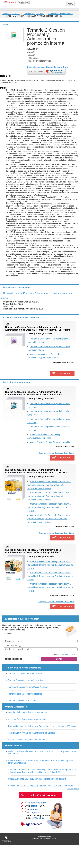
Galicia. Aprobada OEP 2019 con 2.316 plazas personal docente (37, 779)
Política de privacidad (44, 837)
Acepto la (64, 654)
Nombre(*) (8, 633)
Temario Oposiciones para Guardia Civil (26, 680)
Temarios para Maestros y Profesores (25, 694)
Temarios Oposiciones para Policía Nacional (28, 687)
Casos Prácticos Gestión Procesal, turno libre (50, 442)
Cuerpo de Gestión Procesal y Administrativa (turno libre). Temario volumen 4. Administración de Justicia (50, 587)
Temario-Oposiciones (11, 14)
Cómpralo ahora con (56, 453)
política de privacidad (69, 654)
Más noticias (72, 789)
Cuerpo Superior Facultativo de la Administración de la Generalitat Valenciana (43, 726)
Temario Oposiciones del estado (22, 701)
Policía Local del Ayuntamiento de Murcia (26, 740)
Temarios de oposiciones (34, 14)
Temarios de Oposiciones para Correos (25, 673)
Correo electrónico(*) (12, 645)
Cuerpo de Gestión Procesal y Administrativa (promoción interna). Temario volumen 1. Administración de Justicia (49, 485)
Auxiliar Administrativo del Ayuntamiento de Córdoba (31, 733)
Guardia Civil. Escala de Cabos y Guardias (27, 712)
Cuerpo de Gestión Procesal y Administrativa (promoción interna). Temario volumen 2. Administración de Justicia (49, 496)
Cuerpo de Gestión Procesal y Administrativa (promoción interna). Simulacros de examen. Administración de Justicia (49, 518)
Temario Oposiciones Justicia (60, 14)
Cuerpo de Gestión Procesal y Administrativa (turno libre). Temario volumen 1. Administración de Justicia (50, 565)
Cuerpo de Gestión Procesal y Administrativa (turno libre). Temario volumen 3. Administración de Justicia (50, 576)
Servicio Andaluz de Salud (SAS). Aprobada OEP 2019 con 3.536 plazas (40, 786)
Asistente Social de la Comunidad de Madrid (28, 719)
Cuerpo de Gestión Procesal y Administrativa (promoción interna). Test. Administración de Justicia (49, 507)
